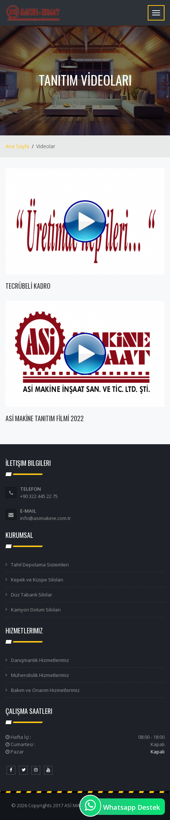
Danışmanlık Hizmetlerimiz (40, 660)
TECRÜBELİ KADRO (27, 286)
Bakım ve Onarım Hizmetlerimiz (45, 690)
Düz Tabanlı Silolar (31, 594)
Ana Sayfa (17, 146)
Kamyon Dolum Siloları (36, 609)
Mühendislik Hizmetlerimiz (40, 675)
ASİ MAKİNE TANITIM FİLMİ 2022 (44, 418)
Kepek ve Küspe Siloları (37, 579)
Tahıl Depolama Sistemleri (40, 564)
